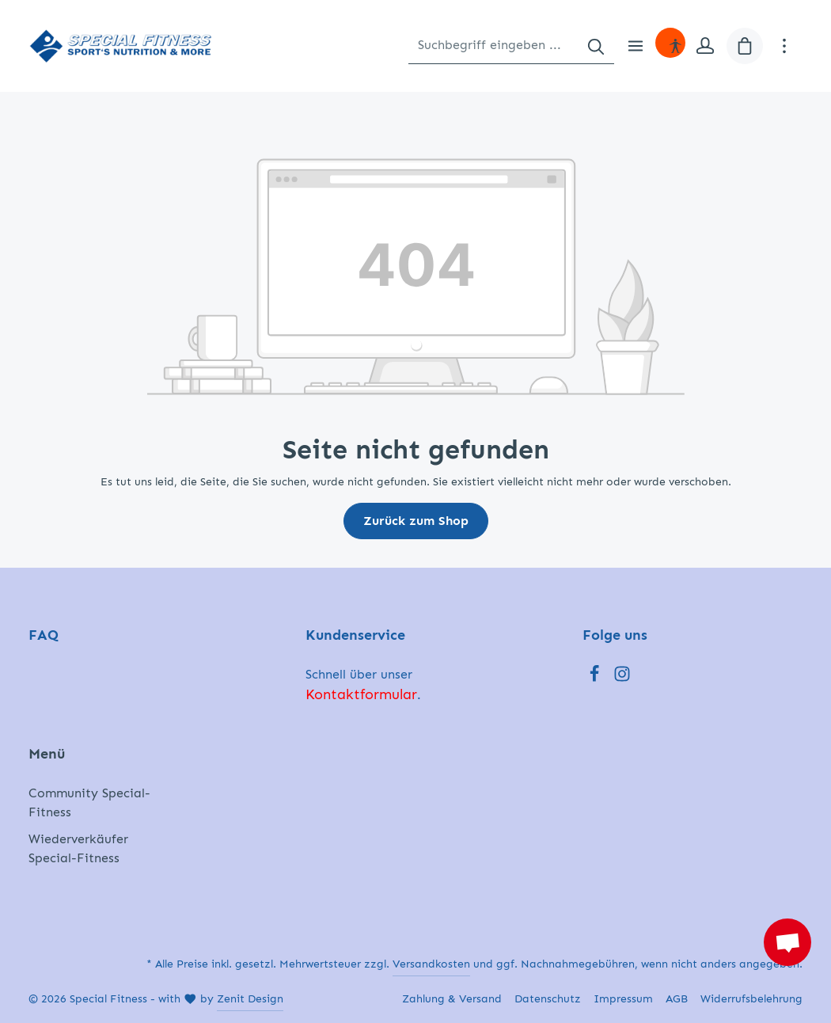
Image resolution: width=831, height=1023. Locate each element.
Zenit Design (250, 999)
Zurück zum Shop (416, 520)
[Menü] (635, 46)
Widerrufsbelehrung (751, 999)
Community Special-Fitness (89, 802)
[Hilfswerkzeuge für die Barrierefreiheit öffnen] (675, 46)
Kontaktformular (361, 694)
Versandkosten (431, 964)
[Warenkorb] (745, 46)
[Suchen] (596, 45)
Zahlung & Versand (452, 999)
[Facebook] (596, 678)
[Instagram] (622, 678)
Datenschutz (547, 999)
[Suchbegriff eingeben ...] (493, 45)
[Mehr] (784, 46)
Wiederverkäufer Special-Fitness (78, 848)
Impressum (623, 999)
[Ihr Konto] (705, 46)
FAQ (43, 635)
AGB (677, 999)
